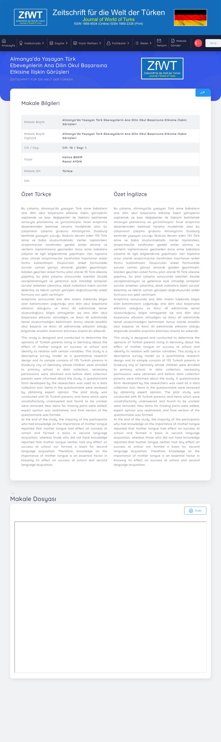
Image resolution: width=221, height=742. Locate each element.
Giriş (213, 43)
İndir (195, 511)
